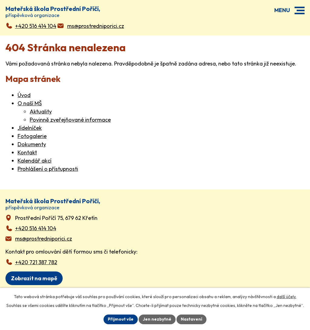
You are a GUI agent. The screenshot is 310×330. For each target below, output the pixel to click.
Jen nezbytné (157, 319)
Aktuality (41, 111)
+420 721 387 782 (36, 262)
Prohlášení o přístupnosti (48, 168)
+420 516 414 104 (35, 228)
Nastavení (191, 319)
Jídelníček (30, 127)
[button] (300, 10)
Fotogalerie (32, 136)
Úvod (24, 95)
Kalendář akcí (34, 160)
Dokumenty (32, 144)
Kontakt (27, 152)
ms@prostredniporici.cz (43, 238)
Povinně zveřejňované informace (70, 119)
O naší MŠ (30, 103)
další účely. (286, 296)
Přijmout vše (121, 319)
